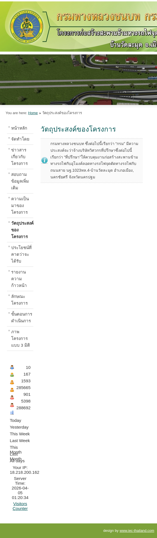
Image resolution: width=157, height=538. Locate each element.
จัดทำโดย (20, 139)
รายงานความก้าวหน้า (19, 279)
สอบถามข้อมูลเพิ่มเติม (20, 181)
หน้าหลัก (19, 128)
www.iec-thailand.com (136, 530)
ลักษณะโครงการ (19, 299)
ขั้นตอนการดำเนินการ (21, 317)
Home (33, 113)
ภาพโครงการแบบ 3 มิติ (20, 338)
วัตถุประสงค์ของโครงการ (22, 230)
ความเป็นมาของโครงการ (20, 205)
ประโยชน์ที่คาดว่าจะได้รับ (21, 254)
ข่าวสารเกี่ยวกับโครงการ (19, 157)
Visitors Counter (20, 506)
